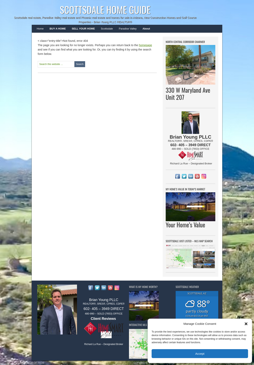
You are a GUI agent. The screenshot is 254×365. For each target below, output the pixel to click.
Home (40, 28)
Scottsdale (105, 30)
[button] (246, 324)
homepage (145, 45)
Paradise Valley (126, 30)
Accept (199, 353)
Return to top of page (29, 362)
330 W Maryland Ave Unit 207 (188, 94)
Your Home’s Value (185, 224)
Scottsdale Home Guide (105, 10)
